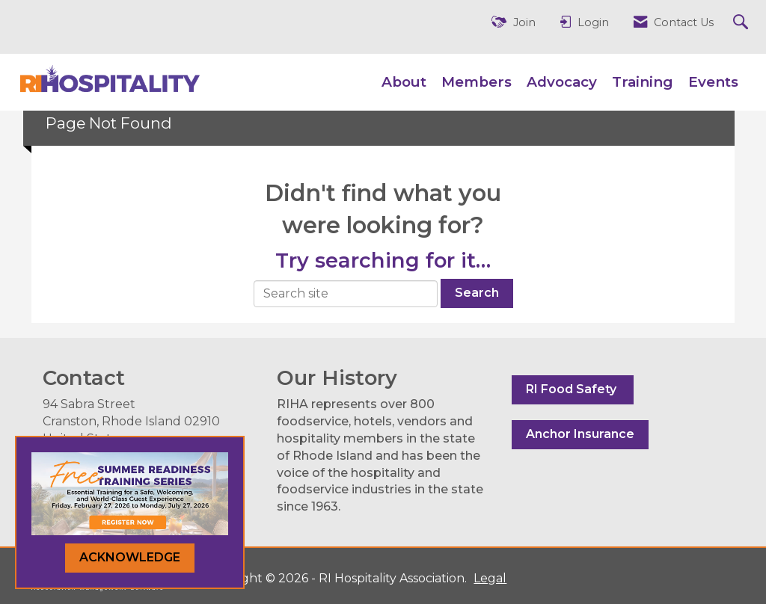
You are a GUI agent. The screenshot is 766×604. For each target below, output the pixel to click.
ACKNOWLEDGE (129, 557)
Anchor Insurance (580, 434)
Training (642, 81)
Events (713, 81)
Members (476, 81)
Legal (490, 578)
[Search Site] (742, 22)
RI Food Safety (572, 389)
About (404, 81)
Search (477, 293)
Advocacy (562, 81)
